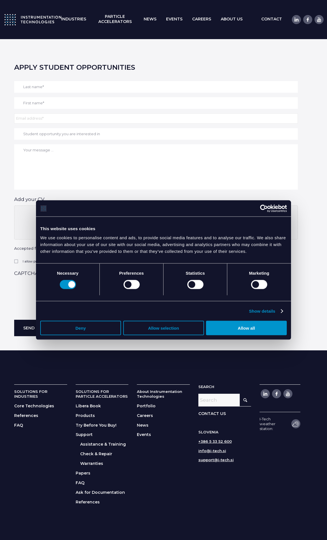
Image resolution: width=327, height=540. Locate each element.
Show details (262, 311)
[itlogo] (33, 19)
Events (144, 434)
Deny (80, 328)
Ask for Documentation (100, 492)
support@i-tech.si (216, 460)
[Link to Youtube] (319, 19)
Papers (83, 473)
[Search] (224, 400)
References (26, 415)
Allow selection (163, 328)
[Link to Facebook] (307, 19)
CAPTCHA (26, 273)
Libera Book (88, 405)
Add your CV (29, 199)
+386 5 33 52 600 (215, 441)
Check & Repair (96, 453)
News (142, 425)
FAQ (18, 425)
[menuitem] (73, 19)
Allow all (246, 328)
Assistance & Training (103, 444)
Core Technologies (34, 405)
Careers (145, 415)
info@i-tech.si (212, 450)
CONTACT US (212, 413)
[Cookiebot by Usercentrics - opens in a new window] (262, 208)
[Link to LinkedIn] (296, 19)
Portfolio (146, 405)
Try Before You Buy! (96, 425)
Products (85, 415)
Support (84, 434)
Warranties (91, 463)
